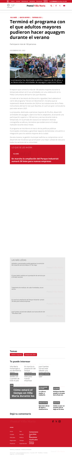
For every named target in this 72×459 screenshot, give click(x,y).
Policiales (39, 1)
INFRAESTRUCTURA (43, 402)
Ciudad (18, 1)
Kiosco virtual (46, 1)
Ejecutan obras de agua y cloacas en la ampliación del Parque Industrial (44, 410)
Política (21, 437)
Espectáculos (23, 443)
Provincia (12, 443)
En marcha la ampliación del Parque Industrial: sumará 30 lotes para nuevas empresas (35, 160)
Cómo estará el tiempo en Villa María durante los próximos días (23, 394)
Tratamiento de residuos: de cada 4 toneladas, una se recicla (27, 288)
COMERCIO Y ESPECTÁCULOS (45, 374)
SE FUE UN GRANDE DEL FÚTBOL (43, 388)
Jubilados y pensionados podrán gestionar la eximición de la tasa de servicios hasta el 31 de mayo (28, 264)
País (20, 431)
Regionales (25, 1)
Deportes (32, 1)
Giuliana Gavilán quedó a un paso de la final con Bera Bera (59, 394)
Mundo (21, 434)
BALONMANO (56, 388)
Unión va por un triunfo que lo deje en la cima (59, 407)
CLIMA (11, 385)
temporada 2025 (30, 355)
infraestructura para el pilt (32, 374)
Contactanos (33, 432)
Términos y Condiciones (15, 449)
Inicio (13, 1)
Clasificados (33, 440)
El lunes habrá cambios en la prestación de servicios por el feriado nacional (28, 276)
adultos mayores (16, 355)
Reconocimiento (14, 374)
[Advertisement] (37, 222)
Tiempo (21, 440)
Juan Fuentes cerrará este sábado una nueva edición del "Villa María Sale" (28, 312)
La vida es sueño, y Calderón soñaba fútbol (44, 394)
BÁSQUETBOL (57, 402)
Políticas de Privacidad (26, 449)
